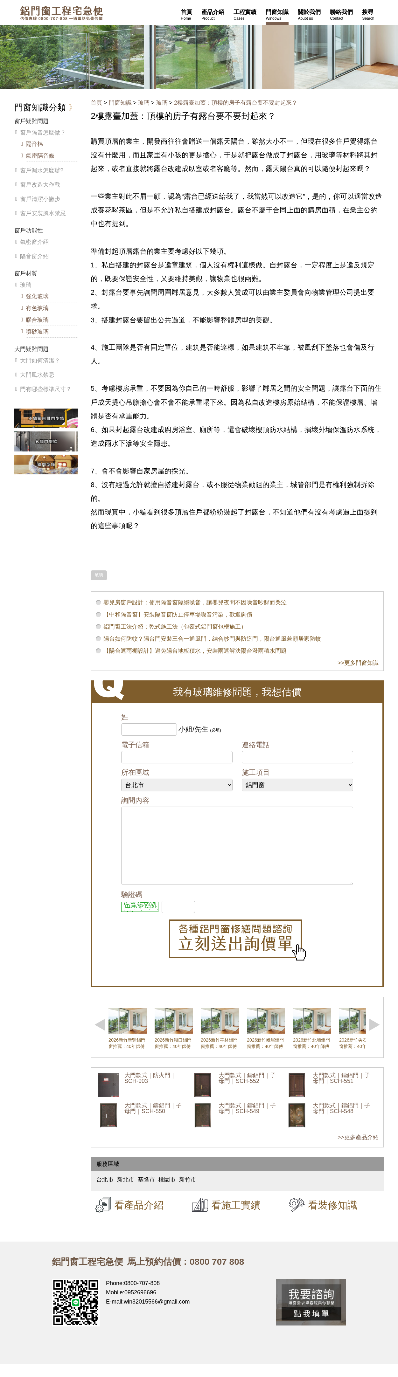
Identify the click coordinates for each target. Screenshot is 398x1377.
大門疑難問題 (31, 349)
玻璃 (144, 103)
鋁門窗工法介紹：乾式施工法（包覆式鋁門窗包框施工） (175, 626)
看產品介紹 (139, 1217)
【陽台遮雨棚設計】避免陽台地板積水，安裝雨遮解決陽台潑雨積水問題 (195, 651)
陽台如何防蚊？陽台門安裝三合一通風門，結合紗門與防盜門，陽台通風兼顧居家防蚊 (212, 639)
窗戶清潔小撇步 (40, 199)
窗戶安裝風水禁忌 (43, 213)
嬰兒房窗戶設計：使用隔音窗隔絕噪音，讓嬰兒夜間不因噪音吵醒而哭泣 (195, 602)
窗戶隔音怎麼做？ (43, 132)
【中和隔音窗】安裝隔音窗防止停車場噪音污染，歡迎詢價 (177, 614)
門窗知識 (120, 103)
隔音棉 (34, 144)
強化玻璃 (37, 296)
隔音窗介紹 (34, 256)
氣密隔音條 (40, 156)
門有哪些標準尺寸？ (46, 389)
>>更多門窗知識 (358, 663)
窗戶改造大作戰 (40, 185)
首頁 (96, 103)
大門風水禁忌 (37, 375)
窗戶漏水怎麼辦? (41, 170)
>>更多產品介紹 (358, 1150)
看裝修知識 (332, 1217)
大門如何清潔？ (40, 360)
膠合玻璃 (37, 320)
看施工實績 (236, 1217)
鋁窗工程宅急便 (61, 13)
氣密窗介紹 (34, 242)
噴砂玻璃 (37, 331)
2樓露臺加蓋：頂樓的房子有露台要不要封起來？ (235, 103)
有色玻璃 (37, 308)
